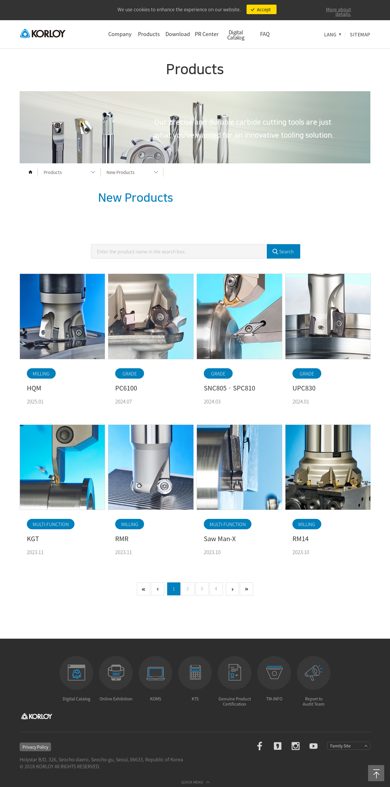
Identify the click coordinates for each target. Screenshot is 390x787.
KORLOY (43, 33)
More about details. (338, 11)
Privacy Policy (35, 747)
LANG (330, 34)
